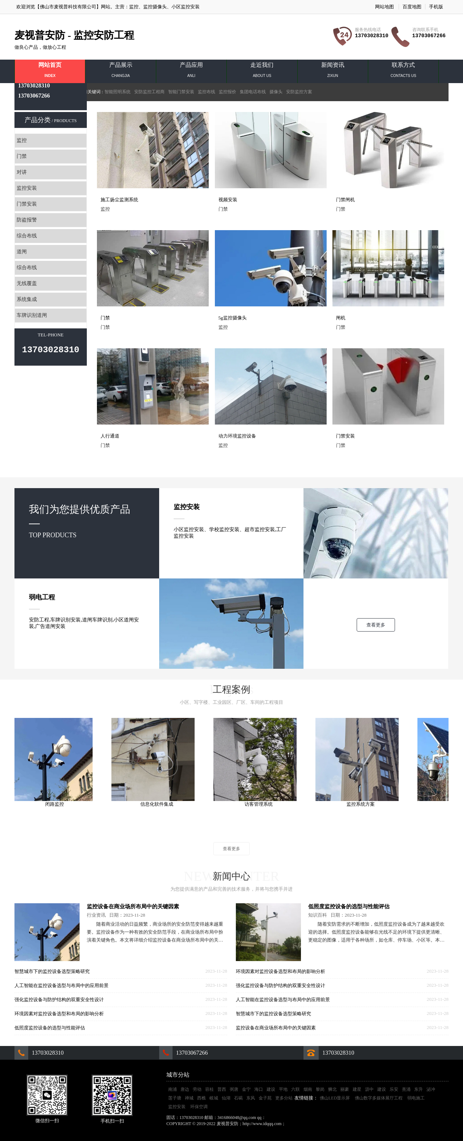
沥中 (369, 1089)
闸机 (340, 317)
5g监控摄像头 (232, 317)
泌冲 (430, 1089)
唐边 (184, 1089)
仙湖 (226, 1098)
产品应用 (191, 71)
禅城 (189, 1098)
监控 (134, 6)
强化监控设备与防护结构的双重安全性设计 (59, 999)
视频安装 (227, 199)
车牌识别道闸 (32, 315)
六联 (295, 1089)
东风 (250, 1098)
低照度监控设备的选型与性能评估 (49, 1027)
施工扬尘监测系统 (119, 199)
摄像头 (276, 91)
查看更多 (375, 625)
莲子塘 (174, 1098)
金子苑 (265, 1098)
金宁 (246, 1089)
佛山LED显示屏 (335, 1098)
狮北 (332, 1089)
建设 (271, 1089)
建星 (357, 1089)
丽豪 (344, 1089)
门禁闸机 (345, 199)
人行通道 (110, 436)
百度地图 (412, 6)
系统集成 (27, 299)
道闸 (22, 251)
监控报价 (227, 91)
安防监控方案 (299, 91)
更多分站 (284, 1098)
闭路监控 (56, 804)
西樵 (201, 1098)
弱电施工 (416, 1098)
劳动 (197, 1089)
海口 (258, 1089)
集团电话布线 (253, 91)
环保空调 (199, 1106)
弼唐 (234, 1089)
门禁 (22, 156)
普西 (221, 1089)
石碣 (238, 1098)
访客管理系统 (261, 804)
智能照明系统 (118, 91)
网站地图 (384, 6)
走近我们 (262, 71)
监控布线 (206, 91)
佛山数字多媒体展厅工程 (379, 1098)
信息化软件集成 (159, 804)
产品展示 (120, 71)
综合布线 (27, 235)
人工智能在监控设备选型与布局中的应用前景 (61, 985)
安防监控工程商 (149, 91)
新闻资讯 (333, 71)
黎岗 (320, 1089)
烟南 (307, 1089)
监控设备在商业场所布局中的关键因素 (133, 906)
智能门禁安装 (181, 91)
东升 (418, 1089)
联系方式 (403, 71)
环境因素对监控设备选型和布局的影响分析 (59, 1013)
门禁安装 (27, 204)
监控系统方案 (363, 804)
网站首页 (50, 71)
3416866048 (278, 1117)
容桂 (209, 1089)
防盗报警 (27, 220)
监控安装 (27, 188)
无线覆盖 (27, 283)
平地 (283, 1089)
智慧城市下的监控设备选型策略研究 (52, 971)
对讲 (22, 172)
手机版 (436, 6)
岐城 (213, 1098)
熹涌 (406, 1089)
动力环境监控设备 (237, 436)
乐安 (394, 1089)
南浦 (172, 1089)
